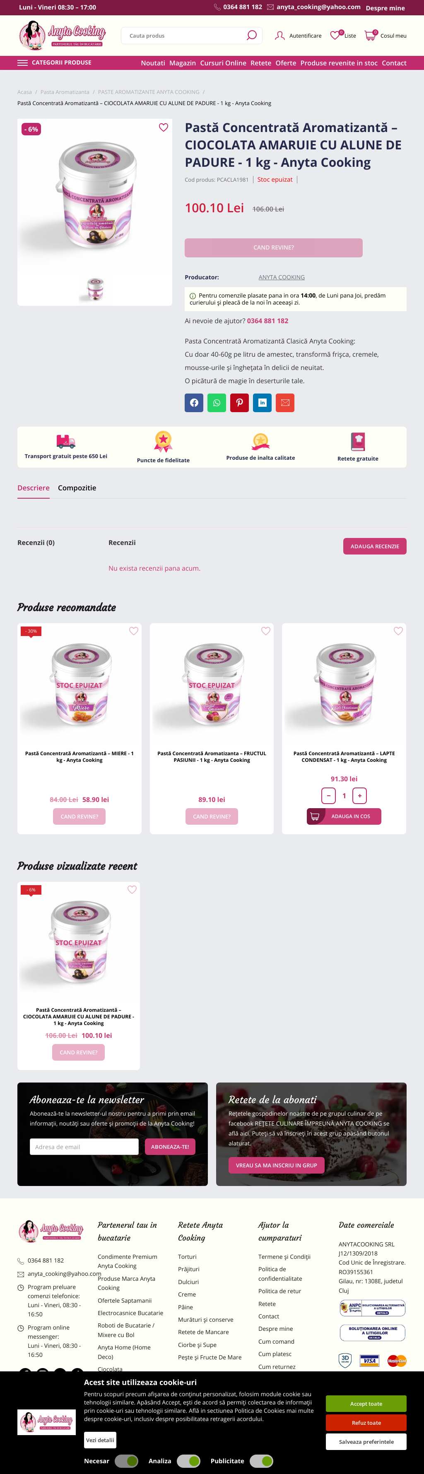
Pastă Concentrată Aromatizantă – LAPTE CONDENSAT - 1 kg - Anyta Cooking (344, 756)
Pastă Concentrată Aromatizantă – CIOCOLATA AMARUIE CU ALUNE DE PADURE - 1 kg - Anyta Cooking (78, 1016)
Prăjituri (189, 1269)
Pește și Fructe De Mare (210, 1357)
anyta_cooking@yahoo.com (51, 1274)
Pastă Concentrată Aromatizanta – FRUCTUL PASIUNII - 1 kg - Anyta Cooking (211, 756)
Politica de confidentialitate (280, 1273)
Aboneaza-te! (170, 1146)
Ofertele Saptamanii (125, 1301)
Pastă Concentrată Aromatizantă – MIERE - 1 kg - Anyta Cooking (79, 756)
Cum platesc (275, 1354)
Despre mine (275, 1329)
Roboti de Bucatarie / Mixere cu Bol (126, 1330)
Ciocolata (110, 1369)
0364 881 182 (268, 320)
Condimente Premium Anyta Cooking (127, 1261)
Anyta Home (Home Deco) (124, 1352)
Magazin (182, 63)
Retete (261, 63)
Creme (187, 1295)
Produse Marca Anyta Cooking (126, 1283)
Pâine (185, 1307)
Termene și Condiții (284, 1257)
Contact (394, 63)
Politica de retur (279, 1291)
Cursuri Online (223, 63)
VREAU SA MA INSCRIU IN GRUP (276, 1165)
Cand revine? (79, 816)
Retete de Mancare (203, 1332)
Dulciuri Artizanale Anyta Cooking (131, 1408)
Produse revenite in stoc (339, 63)
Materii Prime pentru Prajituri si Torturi (126, 1386)
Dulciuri (188, 1282)
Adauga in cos (340, 816)
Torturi (187, 1257)
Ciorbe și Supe (197, 1345)
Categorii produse (62, 63)
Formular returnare (284, 1379)
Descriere (33, 487)
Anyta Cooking (282, 277)
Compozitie (77, 487)
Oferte (286, 63)
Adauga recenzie (375, 546)
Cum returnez (277, 1367)
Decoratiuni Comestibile (130, 1426)
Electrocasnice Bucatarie (130, 1313)
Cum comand (276, 1342)
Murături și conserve (206, 1320)
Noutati (153, 63)
